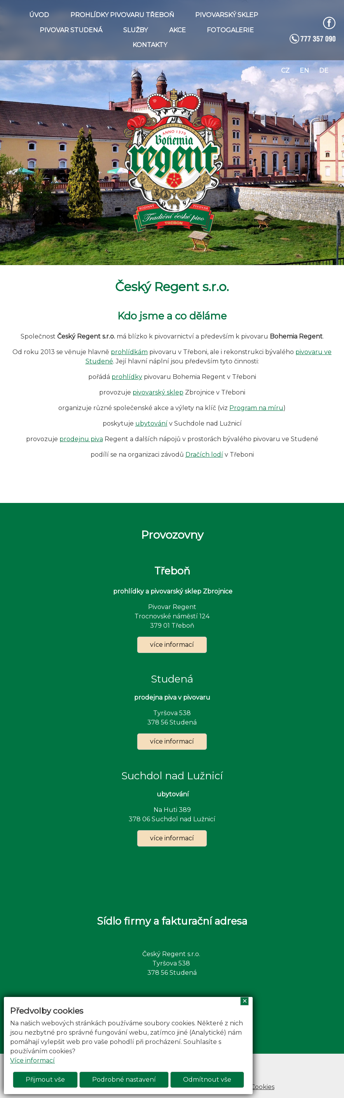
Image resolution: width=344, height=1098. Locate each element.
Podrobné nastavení (124, 1079)
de (323, 70)
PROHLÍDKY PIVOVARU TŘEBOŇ (122, 15)
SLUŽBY (135, 30)
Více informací (32, 1060)
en (304, 70)
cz (285, 70)
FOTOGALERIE (230, 30)
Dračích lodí (204, 454)
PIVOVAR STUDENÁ (71, 30)
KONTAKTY (150, 45)
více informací (172, 644)
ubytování (151, 423)
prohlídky (127, 377)
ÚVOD (39, 15)
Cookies (262, 1087)
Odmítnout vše (207, 1079)
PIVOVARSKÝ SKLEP (226, 15)
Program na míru (256, 408)
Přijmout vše (45, 1079)
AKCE (177, 30)
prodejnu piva (81, 439)
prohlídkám (129, 352)
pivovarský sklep (158, 392)
